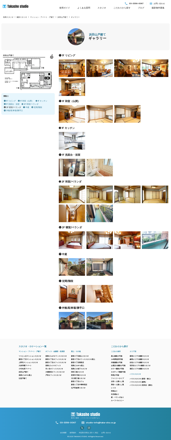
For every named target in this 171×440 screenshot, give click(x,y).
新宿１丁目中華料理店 (79, 385)
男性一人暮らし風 (117, 385)
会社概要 (63, 433)
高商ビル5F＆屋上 (25, 375)
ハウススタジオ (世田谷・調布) (141, 385)
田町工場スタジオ (77, 372)
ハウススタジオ (135, 374)
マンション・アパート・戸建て (42, 17)
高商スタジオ (8, 17)
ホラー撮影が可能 (117, 369)
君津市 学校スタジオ (78, 375)
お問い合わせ (159, 3)
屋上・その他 (76, 351)
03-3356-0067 (136, 3)
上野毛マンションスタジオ (28, 362)
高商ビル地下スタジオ (79, 369)
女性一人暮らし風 (117, 381)
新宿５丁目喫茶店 (77, 362)
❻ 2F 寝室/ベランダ (12, 107)
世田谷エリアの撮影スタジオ (140, 365)
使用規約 (73, 433)
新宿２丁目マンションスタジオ (30, 359)
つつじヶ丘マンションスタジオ (30, 356)
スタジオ (102, 7)
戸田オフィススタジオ (53, 375)
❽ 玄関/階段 (36, 107)
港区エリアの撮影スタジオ (139, 369)
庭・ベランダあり (117, 397)
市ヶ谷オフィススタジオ (54, 369)
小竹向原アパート (25, 369)
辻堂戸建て (23, 378)
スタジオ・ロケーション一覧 (32, 346)
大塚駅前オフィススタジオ (55, 372)
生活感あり (115, 394)
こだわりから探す (122, 7)
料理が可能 (115, 375)
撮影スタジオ (22, 17)
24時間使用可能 (117, 359)
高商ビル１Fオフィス (53, 365)
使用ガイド (64, 7)
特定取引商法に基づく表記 (88, 433)
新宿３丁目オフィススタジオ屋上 (83, 359)
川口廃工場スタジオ (78, 378)
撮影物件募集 (158, 7)
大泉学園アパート (25, 365)
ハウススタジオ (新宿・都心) (140, 379)
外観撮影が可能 (116, 362)
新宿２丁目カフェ (77, 381)
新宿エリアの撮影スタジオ (139, 356)
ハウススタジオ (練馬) (138, 382)
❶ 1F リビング (10, 101)
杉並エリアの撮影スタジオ (139, 362)
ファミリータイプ (117, 378)
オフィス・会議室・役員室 (55, 351)
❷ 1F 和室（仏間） (26, 101)
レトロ (113, 388)
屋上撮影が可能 (116, 356)
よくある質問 (83, 7)
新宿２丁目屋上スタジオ (80, 356)
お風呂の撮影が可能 (118, 365)
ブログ (141, 7)
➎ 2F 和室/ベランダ (30, 104)
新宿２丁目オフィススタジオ (55, 359)
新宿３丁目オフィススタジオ (55, 362)
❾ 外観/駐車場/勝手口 (13, 110)
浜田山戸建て (62, 17)
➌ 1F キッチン (41, 101)
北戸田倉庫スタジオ (78, 388)
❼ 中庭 (26, 107)
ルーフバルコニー (117, 400)
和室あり (114, 391)
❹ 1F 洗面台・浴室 (12, 104)
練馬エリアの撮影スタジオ (139, 359)
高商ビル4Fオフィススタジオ (56, 356)
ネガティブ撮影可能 (118, 372)
